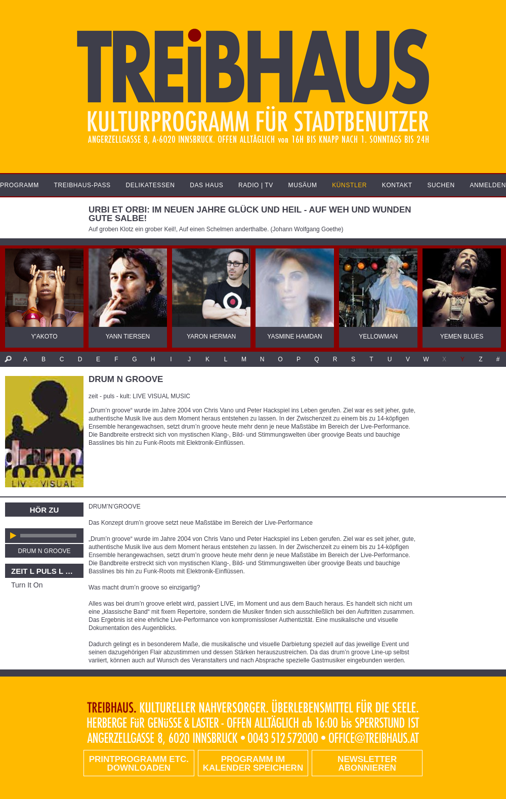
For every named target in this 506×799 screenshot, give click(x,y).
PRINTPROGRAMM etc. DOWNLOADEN (139, 763)
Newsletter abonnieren (367, 763)
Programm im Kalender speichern (253, 763)
